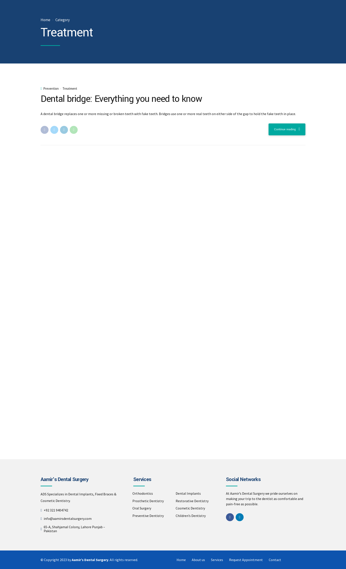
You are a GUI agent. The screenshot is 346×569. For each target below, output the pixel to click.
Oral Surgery (141, 508)
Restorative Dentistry (192, 501)
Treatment (69, 89)
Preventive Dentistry (148, 515)
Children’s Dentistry (191, 515)
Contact (275, 560)
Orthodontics (142, 493)
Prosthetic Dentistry (148, 501)
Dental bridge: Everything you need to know (121, 99)
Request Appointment (246, 560)
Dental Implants (188, 493)
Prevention (51, 89)
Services (217, 560)
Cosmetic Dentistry (190, 508)
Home (45, 20)
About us (198, 560)
